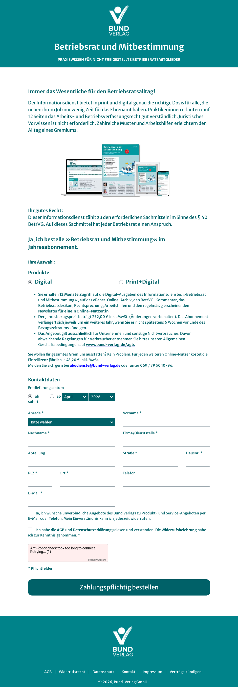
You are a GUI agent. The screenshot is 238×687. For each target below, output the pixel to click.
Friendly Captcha (97, 560)
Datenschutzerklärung (92, 530)
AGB (61, 530)
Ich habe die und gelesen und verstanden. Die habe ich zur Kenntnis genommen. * (117, 532)
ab (59, 396)
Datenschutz (103, 672)
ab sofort (33, 399)
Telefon (129, 473)
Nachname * (39, 433)
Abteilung (36, 453)
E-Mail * (35, 493)
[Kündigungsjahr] (101, 397)
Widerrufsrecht (72, 672)
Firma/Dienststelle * (140, 433)
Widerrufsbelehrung (180, 530)
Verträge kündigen (186, 672)
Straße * (130, 453)
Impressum (152, 672)
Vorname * (132, 413)
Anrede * (36, 413)
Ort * (64, 473)
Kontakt (128, 672)
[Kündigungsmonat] (74, 397)
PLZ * (32, 473)
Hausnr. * (194, 453)
